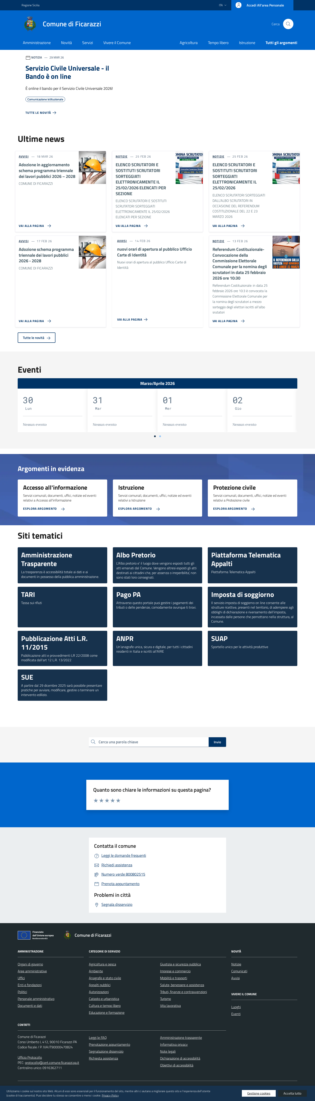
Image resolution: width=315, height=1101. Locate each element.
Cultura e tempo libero (105, 1005)
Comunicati (239, 971)
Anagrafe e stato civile (105, 978)
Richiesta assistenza (103, 1058)
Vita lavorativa (170, 1005)
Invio (217, 742)
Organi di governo (30, 964)
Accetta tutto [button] (292, 1093)
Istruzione (247, 43)
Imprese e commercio (175, 971)
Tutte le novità (36, 337)
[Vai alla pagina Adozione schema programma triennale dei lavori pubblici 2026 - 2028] (34, 319)
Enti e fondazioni (30, 984)
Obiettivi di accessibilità (176, 1065)
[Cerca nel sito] (288, 24)
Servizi (87, 43)
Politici (22, 991)
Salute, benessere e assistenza (182, 984)
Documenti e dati (30, 1005)
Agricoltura (189, 43)
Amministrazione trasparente (181, 1037)
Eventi (236, 1013)
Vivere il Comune (117, 43)
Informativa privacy (174, 1044)
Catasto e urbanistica (104, 998)
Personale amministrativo (36, 998)
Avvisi (235, 978)
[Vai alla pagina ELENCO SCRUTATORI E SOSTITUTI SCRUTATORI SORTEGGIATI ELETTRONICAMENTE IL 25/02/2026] (227, 224)
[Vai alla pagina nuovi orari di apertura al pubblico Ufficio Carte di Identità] (133, 317)
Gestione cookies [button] (258, 1093)
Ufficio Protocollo (30, 1057)
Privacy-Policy (110, 1095)
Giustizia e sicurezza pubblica (180, 964)
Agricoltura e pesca (102, 964)
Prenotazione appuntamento (109, 1044)
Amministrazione (37, 43)
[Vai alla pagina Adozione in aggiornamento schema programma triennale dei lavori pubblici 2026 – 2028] (34, 224)
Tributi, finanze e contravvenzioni (183, 991)
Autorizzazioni (99, 991)
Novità (66, 43)
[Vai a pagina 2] (160, 436)
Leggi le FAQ (98, 1037)
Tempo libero (218, 43)
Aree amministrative (32, 971)
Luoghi (236, 1006)
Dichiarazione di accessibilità (180, 1058)
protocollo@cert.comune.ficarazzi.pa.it (52, 1062)
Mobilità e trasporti (173, 978)
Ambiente (96, 971)
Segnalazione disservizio (106, 1051)
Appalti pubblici (99, 984)
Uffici (21, 978)
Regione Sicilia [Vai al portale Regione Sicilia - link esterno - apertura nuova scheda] (30, 5)
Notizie (236, 964)
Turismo (165, 998)
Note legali (168, 1051)
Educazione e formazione (106, 1012)
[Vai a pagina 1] (155, 436)
